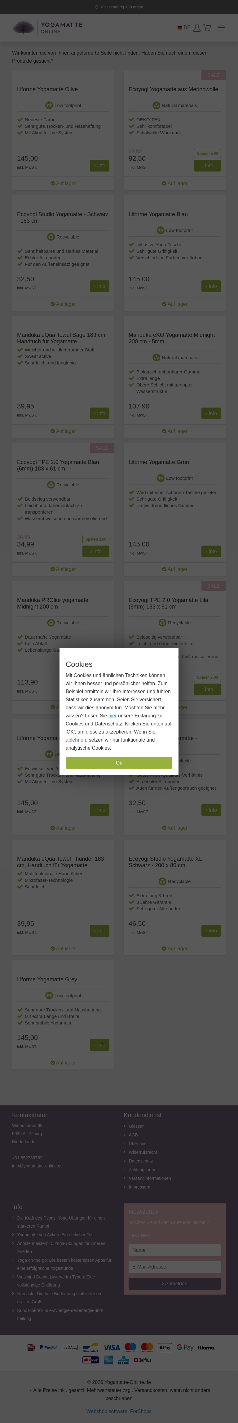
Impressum (139, 1186)
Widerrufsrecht (143, 1152)
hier (112, 715)
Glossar (136, 1126)
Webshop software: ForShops (119, 1411)
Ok (119, 762)
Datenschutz (141, 1160)
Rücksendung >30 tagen (119, 7)
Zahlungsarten (143, 1169)
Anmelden (174, 1283)
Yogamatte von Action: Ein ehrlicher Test (56, 1234)
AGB (133, 1134)
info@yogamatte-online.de (37, 1165)
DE (184, 27)
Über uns (138, 1143)
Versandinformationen (150, 1178)
